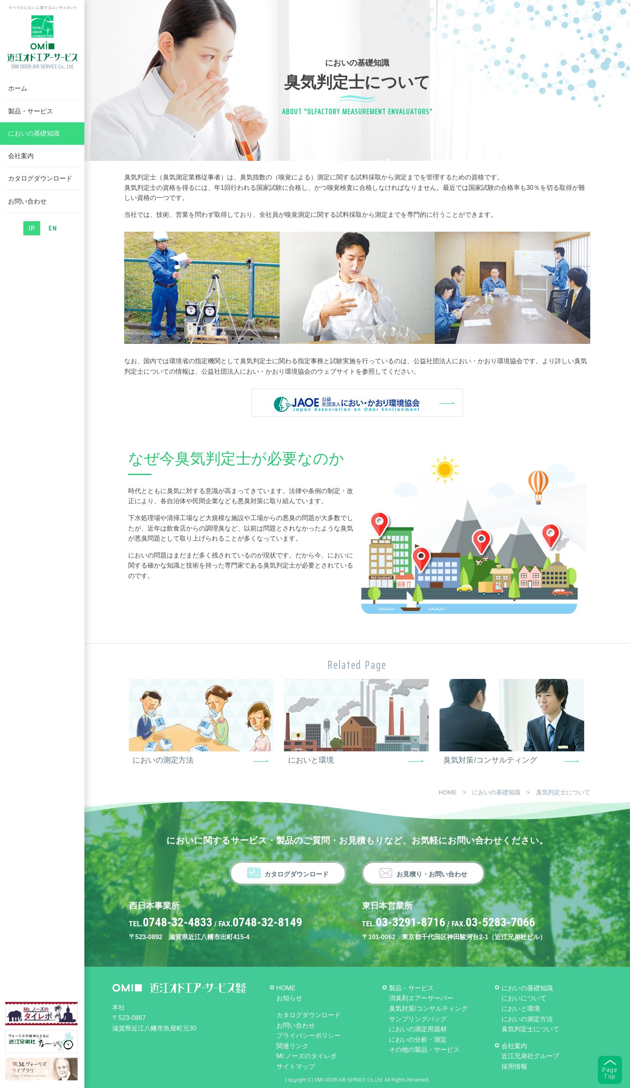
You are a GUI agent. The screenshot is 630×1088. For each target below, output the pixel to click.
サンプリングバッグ (418, 1019)
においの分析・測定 (418, 1039)
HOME (447, 792)
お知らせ (289, 998)
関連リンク (292, 1046)
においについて (523, 998)
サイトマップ (295, 1066)
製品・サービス (30, 111)
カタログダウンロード (40, 178)
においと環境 (311, 760)
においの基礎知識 (33, 133)
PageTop (610, 1073)
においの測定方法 (163, 760)
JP (31, 228)
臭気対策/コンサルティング (490, 760)
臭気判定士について (530, 1029)
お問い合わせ (27, 201)
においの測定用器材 (418, 1029)
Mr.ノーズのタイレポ (306, 1056)
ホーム (17, 88)
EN (52, 228)
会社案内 (21, 155)
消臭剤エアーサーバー (421, 998)
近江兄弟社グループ (530, 1056)
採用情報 (514, 1066)
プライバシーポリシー (308, 1035)
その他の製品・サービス (424, 1049)
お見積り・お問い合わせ (432, 874)
